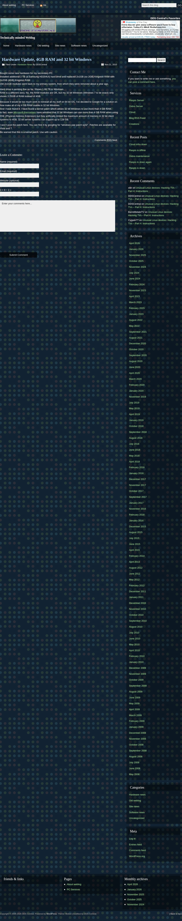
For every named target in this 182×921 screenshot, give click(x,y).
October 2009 (136, 679)
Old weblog (43, 45)
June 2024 (134, 278)
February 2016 (136, 514)
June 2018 (134, 449)
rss (44, 5)
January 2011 (136, 597)
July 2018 (134, 443)
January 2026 (136, 249)
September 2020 (138, 355)
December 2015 (137, 526)
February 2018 (136, 467)
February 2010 (136, 656)
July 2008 (134, 762)
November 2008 (137, 738)
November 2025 (137, 255)
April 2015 (134, 550)
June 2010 (134, 638)
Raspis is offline (137, 150)
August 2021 (135, 337)
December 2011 (137, 591)
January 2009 (136, 727)
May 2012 (134, 579)
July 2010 (134, 632)
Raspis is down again (140, 162)
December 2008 (137, 732)
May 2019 (134, 408)
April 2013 (134, 561)
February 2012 (136, 585)
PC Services (28, 5)
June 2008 (134, 768)
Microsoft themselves (25, 112)
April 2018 (134, 461)
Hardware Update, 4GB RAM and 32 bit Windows (47, 59)
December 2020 (137, 343)
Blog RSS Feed (137, 118)
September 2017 (138, 497)
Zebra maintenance (139, 156)
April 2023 (134, 296)
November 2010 (137, 609)
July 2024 (134, 272)
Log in (132, 838)
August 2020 (135, 361)
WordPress (51, 914)
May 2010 (134, 644)
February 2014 (136, 556)
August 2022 (135, 320)
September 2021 (138, 331)
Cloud (132, 112)
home (6, 45)
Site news (60, 45)
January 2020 (136, 390)
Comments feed (106, 140)
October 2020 (136, 349)
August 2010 (135, 626)
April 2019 (134, 414)
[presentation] (28, 241)
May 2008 (134, 774)
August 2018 (135, 438)
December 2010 (137, 603)
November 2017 (137, 485)
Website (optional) (9, 181)
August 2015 (135, 532)
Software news (79, 45)
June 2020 (134, 367)
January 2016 (136, 520)
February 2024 (136, 284)
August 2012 (135, 567)
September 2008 (138, 750)
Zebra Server (136, 106)
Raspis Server (136, 100)
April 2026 (134, 243)
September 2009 (138, 685)
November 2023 (137, 290)
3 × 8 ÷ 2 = (5, 190)
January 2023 (136, 314)
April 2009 (134, 709)
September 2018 (138, 432)
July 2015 (134, 538)
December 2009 (137, 668)
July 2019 (134, 402)
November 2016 (137, 508)
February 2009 (136, 721)
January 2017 (136, 502)
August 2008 (135, 756)
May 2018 (134, 455)
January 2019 (136, 420)
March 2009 (135, 715)
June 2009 (134, 697)
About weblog (9, 5)
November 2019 (137, 396)
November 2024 (137, 267)
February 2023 (136, 308)
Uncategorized (100, 45)
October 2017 (136, 491)
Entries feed (135, 844)
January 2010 (136, 662)
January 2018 (136, 473)
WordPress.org (137, 856)
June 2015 (134, 544)
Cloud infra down (138, 144)
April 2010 (134, 650)
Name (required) (8, 162)
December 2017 (137, 479)
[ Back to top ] (175, 914)
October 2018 (136, 426)
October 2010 (136, 615)
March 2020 (135, 379)
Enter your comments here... (57, 216)
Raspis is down (137, 168)
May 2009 (134, 703)
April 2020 (134, 373)
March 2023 (135, 302)
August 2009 (135, 691)
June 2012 (134, 573)
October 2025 (136, 261)
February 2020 (136, 384)
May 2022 (134, 326)
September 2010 (138, 620)
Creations (134, 124)
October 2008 (136, 744)
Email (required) (8, 171)
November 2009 (137, 673)
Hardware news (23, 45)
